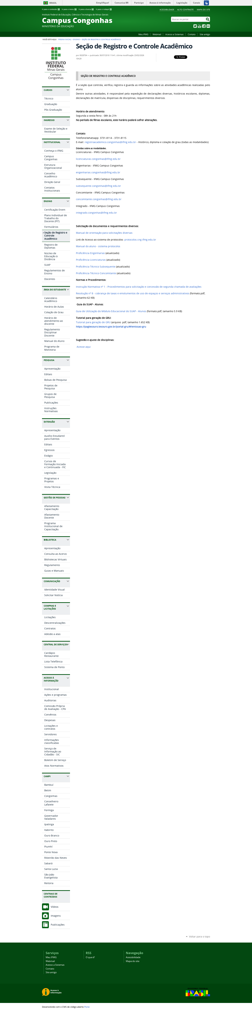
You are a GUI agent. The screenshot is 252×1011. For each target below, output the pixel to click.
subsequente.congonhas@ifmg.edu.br (98, 185)
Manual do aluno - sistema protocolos (98, 246)
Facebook (204, 26)
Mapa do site (203, 9)
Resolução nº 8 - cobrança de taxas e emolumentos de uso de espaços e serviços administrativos (132, 293)
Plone (87, 1006)
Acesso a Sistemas (174, 34)
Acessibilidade (167, 9)
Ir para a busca (86, 9)
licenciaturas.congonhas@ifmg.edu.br (98, 159)
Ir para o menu (69, 9)
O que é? (90, 957)
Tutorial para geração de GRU (93, 322)
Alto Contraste (185, 9)
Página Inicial (64, 39)
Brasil (53, 2)
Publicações (58, 924)
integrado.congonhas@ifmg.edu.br (96, 212)
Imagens (56, 915)
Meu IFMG (143, 34)
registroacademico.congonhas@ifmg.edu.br (110, 142)
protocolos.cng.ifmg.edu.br (140, 239)
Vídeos (54, 906)
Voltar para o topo (199, 936)
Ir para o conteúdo (51, 9)
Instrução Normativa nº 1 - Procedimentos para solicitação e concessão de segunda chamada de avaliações (138, 286)
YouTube (199, 26)
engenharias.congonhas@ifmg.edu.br (98, 172)
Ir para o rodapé (104, 9)
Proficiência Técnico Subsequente (95, 266)
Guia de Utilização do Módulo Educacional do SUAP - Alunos (111, 311)
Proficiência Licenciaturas (91, 259)
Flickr (208, 26)
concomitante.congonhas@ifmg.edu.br (98, 199)
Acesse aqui (83, 346)
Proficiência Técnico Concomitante (96, 273)
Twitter (195, 26)
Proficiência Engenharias (90, 253)
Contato (191, 34)
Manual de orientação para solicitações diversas (104, 232)
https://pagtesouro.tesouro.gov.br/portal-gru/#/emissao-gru (111, 326)
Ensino (76, 39)
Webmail (157, 34)
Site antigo (205, 34)
